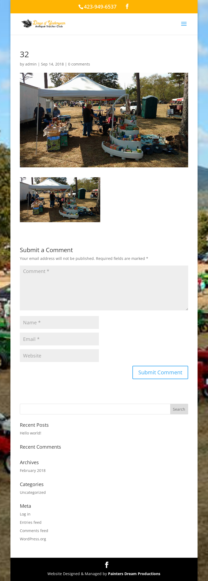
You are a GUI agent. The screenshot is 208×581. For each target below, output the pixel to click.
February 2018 (33, 470)
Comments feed (34, 530)
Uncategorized (33, 492)
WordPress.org (33, 538)
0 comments (79, 64)
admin (31, 64)
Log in (25, 514)
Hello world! (30, 433)
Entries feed (31, 522)
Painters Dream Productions (134, 573)
